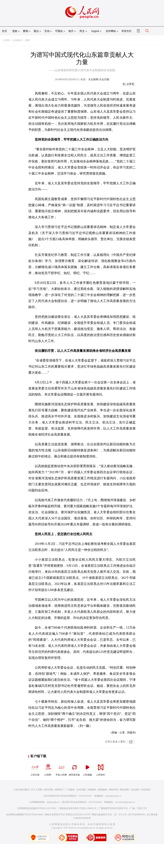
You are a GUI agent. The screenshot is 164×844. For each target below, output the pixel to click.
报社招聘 (48, 789)
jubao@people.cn (113, 796)
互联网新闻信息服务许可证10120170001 (36, 808)
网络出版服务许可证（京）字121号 (109, 814)
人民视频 (87, 769)
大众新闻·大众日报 (98, 79)
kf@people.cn (53, 802)
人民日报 (35, 769)
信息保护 (135, 789)
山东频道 (17, 40)
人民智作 (100, 769)
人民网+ (48, 769)
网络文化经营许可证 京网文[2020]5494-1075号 (67, 814)
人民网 (5, 40)
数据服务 (102, 789)
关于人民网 (36, 789)
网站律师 (124, 789)
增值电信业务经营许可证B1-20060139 (77, 808)
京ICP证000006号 (136, 814)
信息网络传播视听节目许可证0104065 (24, 814)
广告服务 (70, 789)
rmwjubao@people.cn (125, 802)
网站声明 (113, 789)
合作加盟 (81, 789)
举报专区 (126, 31)
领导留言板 (74, 769)
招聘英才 (59, 789)
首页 (4, 31)
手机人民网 (61, 769)
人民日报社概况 (21, 789)
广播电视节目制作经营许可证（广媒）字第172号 (123, 808)
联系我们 (146, 789)
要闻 (27, 40)
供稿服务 (91, 789)
